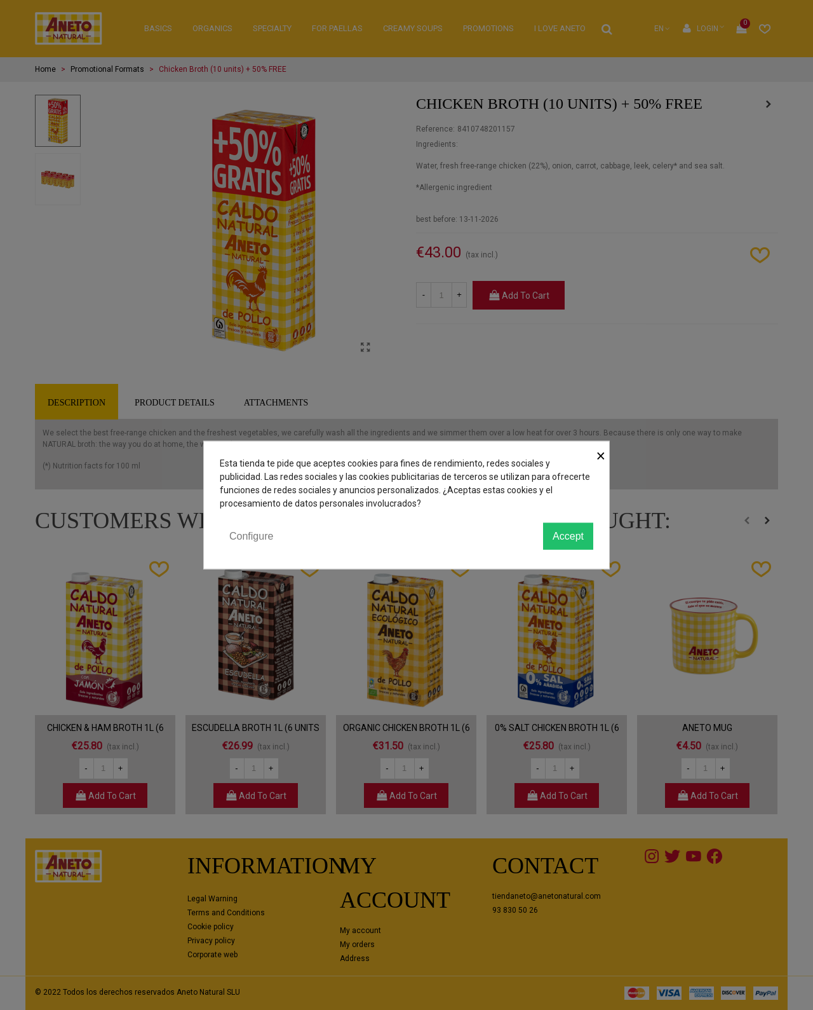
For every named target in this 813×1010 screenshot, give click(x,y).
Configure (251, 535)
